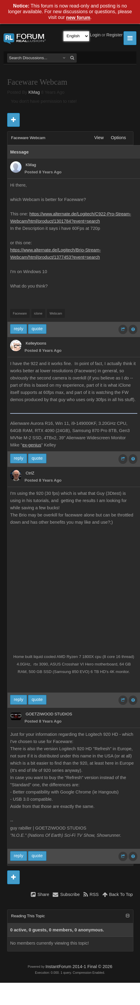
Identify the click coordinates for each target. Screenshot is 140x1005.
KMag (34, 92)
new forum (78, 17)
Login (95, 34)
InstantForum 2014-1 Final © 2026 (78, 966)
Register (114, 34)
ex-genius (31, 445)
